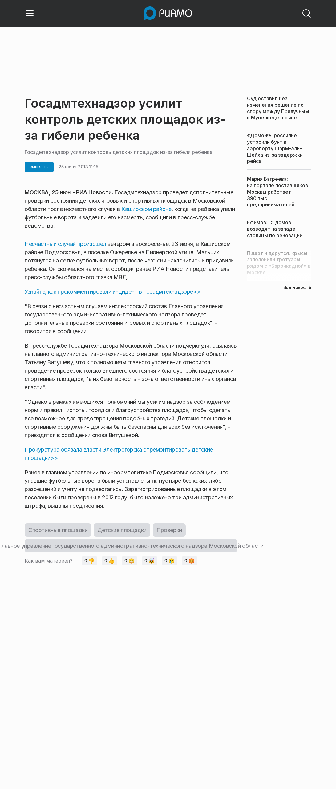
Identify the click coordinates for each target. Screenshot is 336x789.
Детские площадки (122, 530)
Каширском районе (146, 209)
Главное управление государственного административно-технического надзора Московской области (131, 546)
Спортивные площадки (57, 530)
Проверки (169, 530)
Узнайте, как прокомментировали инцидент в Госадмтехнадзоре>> (112, 291)
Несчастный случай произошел (65, 244)
